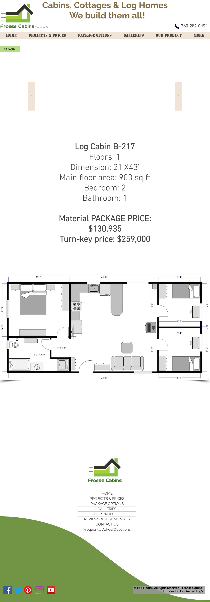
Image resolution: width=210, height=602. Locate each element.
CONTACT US (107, 524)
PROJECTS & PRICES (107, 498)
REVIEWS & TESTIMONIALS (107, 519)
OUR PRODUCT (107, 514)
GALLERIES (107, 509)
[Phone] (177, 26)
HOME (107, 493)
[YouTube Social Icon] (51, 590)
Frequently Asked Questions (106, 529)
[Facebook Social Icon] (7, 590)
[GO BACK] (10, 49)
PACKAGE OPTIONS (107, 504)
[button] (105, 96)
